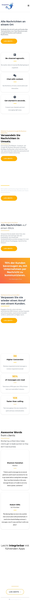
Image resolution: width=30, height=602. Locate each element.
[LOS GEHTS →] (9, 41)
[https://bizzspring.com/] (7, 5)
